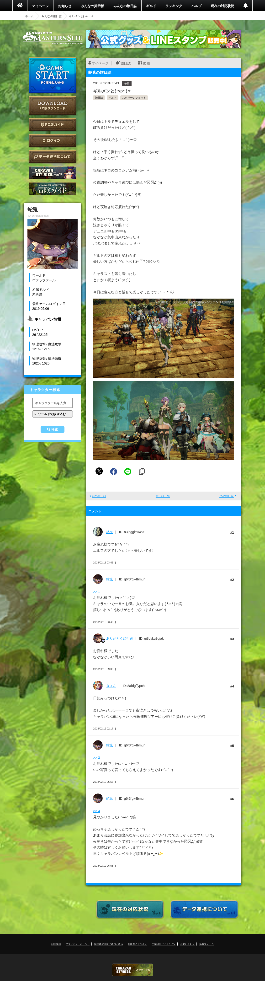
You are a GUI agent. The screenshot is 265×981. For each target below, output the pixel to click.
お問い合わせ (187, 944)
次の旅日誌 (226, 496)
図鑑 (146, 63)
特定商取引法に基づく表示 (108, 944)
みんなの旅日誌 (125, 5)
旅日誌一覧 (163, 496)
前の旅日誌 (99, 496)
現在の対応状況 (222, 5)
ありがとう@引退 (119, 638)
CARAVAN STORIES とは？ (52, 172)
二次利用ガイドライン (163, 944)
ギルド (151, 5)
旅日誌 (126, 63)
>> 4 (96, 810)
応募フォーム (206, 944)
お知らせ (64, 5)
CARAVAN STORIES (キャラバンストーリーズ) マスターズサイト (52, 38)
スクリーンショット (134, 98)
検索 (54, 429)
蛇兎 (109, 579)
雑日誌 (99, 98)
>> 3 (96, 757)
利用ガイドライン (137, 944)
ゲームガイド (52, 188)
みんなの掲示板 (92, 5)
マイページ (40, 5)
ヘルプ (196, 5)
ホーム (29, 16)
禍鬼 (109, 531)
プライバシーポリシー (78, 944)
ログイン (52, 140)
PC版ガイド (52, 124)
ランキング (173, 5)
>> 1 (96, 591)
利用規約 (56, 944)
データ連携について (52, 156)
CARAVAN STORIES (132, 970)
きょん (111, 685)
